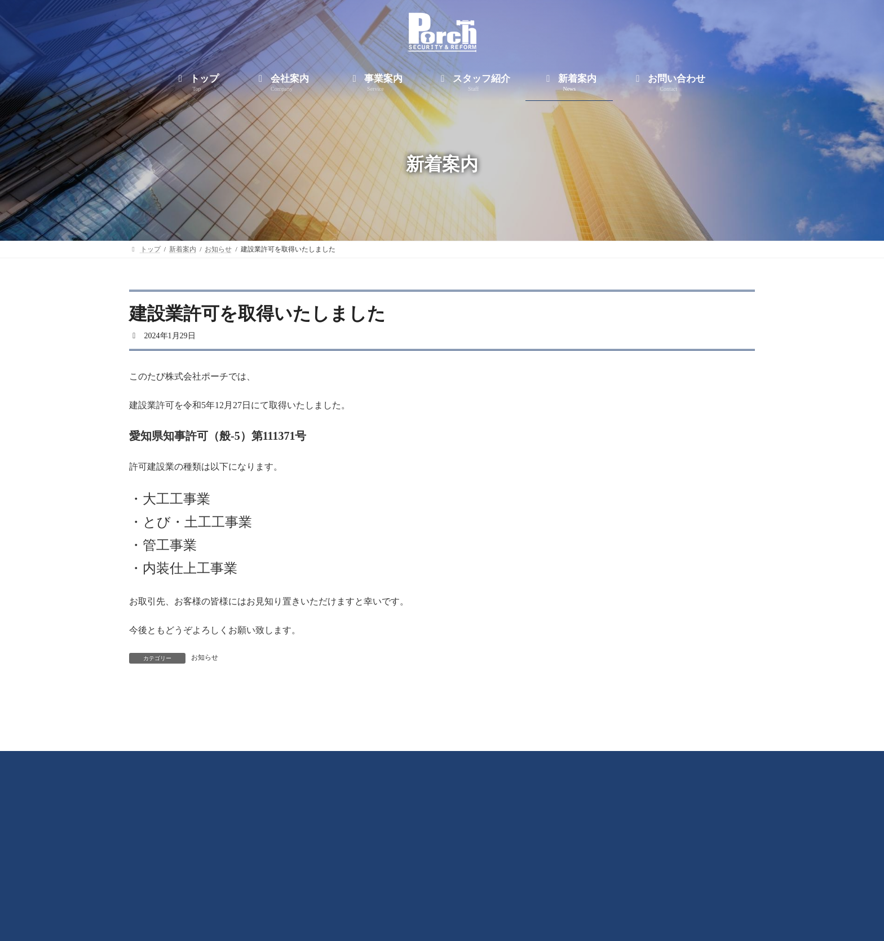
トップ (277, 891)
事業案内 (394, 891)
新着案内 (530, 891)
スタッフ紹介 (462, 891)
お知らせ (204, 657)
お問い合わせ (598, 891)
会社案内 (334, 891)
